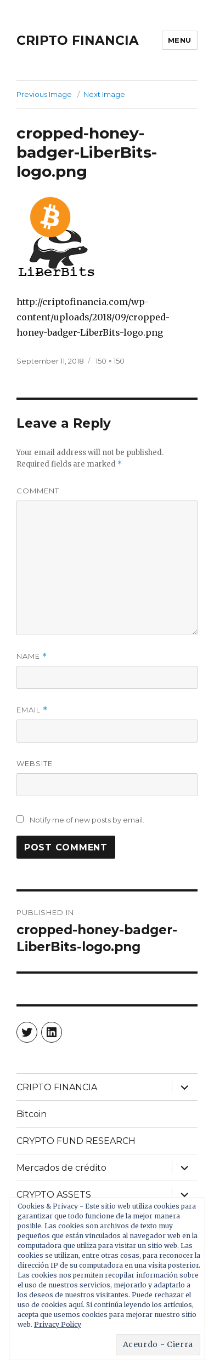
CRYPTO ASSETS (53, 1194)
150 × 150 (110, 360)
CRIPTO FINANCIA (77, 40)
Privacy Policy (57, 1324)
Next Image (104, 94)
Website (34, 763)
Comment (37, 490)
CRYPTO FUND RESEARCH (76, 1141)
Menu (180, 40)
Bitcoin (31, 1114)
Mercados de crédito (61, 1168)
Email (32, 710)
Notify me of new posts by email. (87, 819)
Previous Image (44, 94)
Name (31, 656)
